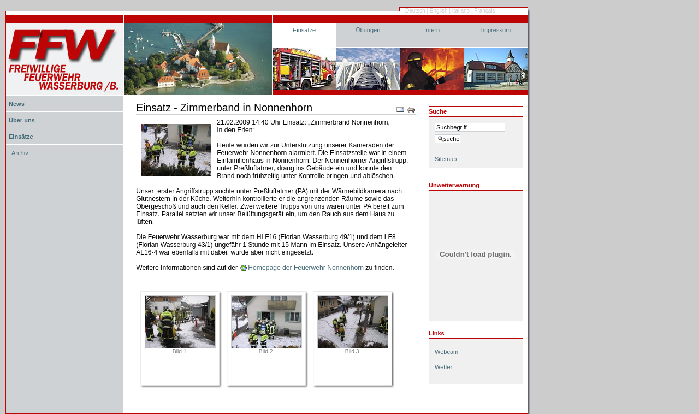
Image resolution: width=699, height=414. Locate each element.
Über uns (22, 120)
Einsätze (304, 30)
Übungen (368, 30)
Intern (432, 30)
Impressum (496, 30)
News (17, 103)
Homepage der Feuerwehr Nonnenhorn (306, 267)
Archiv (19, 153)
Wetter (443, 367)
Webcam (446, 351)
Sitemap (446, 159)
